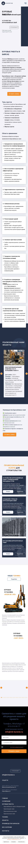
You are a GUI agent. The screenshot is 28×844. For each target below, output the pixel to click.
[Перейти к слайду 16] (23, 697)
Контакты (5, 831)
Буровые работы (8, 804)
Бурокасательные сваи (10, 811)
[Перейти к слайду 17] (25, 697)
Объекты (5, 820)
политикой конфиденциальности (16, 747)
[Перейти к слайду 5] (7, 697)
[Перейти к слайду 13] (19, 697)
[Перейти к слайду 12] (17, 697)
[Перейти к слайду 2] (2, 697)
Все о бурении (7, 827)
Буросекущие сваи (9, 809)
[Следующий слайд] (27, 374)
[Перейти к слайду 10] (14, 697)
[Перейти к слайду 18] (26, 697)
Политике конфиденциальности (14, 839)
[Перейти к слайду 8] (11, 697)
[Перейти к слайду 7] (10, 697)
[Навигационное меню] (25, 3)
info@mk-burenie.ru (14, 732)
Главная (5, 798)
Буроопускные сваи (9, 813)
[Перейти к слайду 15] (22, 697)
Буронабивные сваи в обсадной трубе (14, 806)
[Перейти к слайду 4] (5, 697)
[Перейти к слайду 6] (8, 697)
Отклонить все (21, 841)
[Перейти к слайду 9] (13, 697)
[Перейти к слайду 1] (1, 697)
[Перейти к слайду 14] (20, 697)
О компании (6, 801)
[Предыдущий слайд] (1, 374)
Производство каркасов (10, 823)
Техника (5, 817)
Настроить (13, 841)
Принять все (6, 841)
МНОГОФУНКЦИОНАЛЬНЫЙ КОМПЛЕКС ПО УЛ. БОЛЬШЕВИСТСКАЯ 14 (13, 369)
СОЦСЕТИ (5, 780)
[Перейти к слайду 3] (4, 697)
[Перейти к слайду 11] (16, 697)
